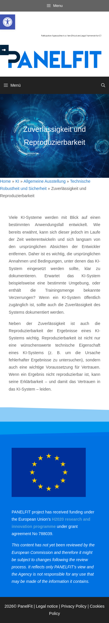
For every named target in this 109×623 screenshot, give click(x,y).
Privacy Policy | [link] (75, 606)
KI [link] (17, 181)
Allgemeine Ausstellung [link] (45, 181)
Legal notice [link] (47, 606)
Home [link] (5, 181)
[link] (7, 21)
